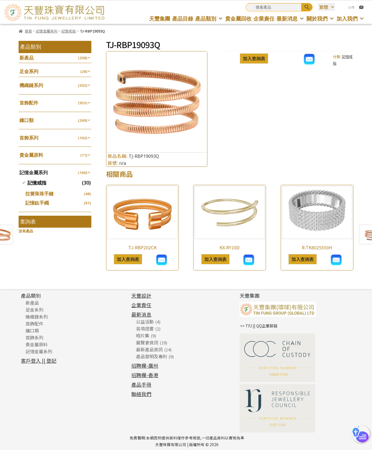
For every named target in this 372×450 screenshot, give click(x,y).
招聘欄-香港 (144, 375)
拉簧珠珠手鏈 (39, 193)
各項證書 (145, 328)
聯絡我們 (141, 393)
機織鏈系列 (31, 85)
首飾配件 (28, 103)
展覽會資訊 (147, 342)
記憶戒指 (68, 31)
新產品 (26, 57)
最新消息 (291, 18)
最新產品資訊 (149, 349)
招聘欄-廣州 (144, 365)
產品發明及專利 (151, 356)
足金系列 (28, 71)
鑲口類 (26, 120)
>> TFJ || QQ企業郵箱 (258, 326)
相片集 (142, 335)
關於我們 (320, 18)
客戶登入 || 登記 (38, 360)
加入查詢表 (254, 58)
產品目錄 (182, 18)
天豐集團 (159, 18)
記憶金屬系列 (46, 31)
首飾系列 (28, 138)
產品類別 (209, 18)
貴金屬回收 (238, 18)
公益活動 (145, 321)
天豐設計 (141, 295)
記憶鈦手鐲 (37, 203)
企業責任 (264, 18)
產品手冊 (141, 384)
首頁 (28, 31)
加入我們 (350, 18)
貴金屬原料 (31, 155)
